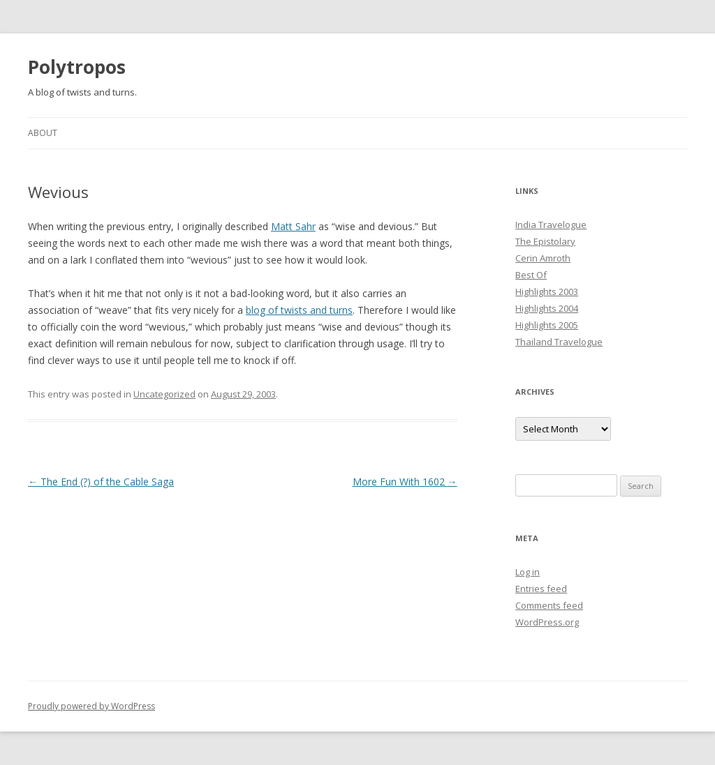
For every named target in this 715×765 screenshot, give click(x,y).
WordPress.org (547, 622)
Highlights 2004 (546, 308)
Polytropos (77, 66)
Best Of (531, 274)
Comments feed (549, 605)
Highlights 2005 (546, 325)
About (42, 133)
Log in (527, 572)
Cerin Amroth (542, 258)
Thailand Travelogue (559, 341)
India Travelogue (551, 224)
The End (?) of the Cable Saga (101, 481)
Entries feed (541, 588)
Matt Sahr (293, 226)
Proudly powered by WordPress (91, 706)
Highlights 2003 (546, 291)
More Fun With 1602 (405, 481)
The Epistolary (545, 241)
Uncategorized (164, 394)
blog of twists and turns (299, 310)
